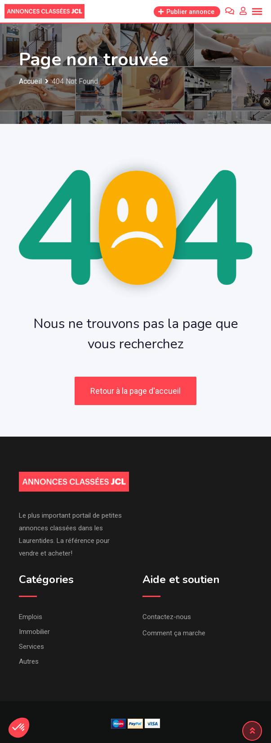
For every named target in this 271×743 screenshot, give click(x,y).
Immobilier (34, 632)
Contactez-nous (166, 617)
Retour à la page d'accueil (135, 391)
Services (31, 647)
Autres (29, 661)
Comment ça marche (173, 633)
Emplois (30, 617)
